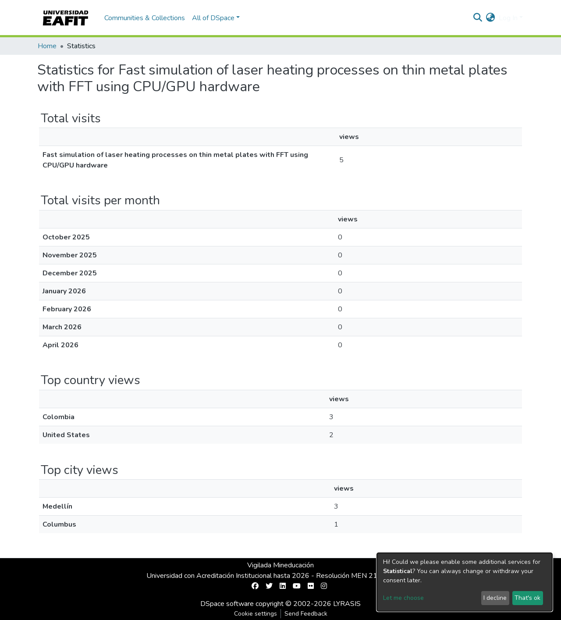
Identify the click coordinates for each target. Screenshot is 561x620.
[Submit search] (477, 18)
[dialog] (464, 582)
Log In (508, 18)
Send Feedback (305, 613)
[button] (490, 18)
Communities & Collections (144, 18)
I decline (495, 598)
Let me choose (403, 598)
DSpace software (227, 604)
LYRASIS (347, 604)
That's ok (527, 598)
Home (47, 46)
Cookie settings (255, 613)
